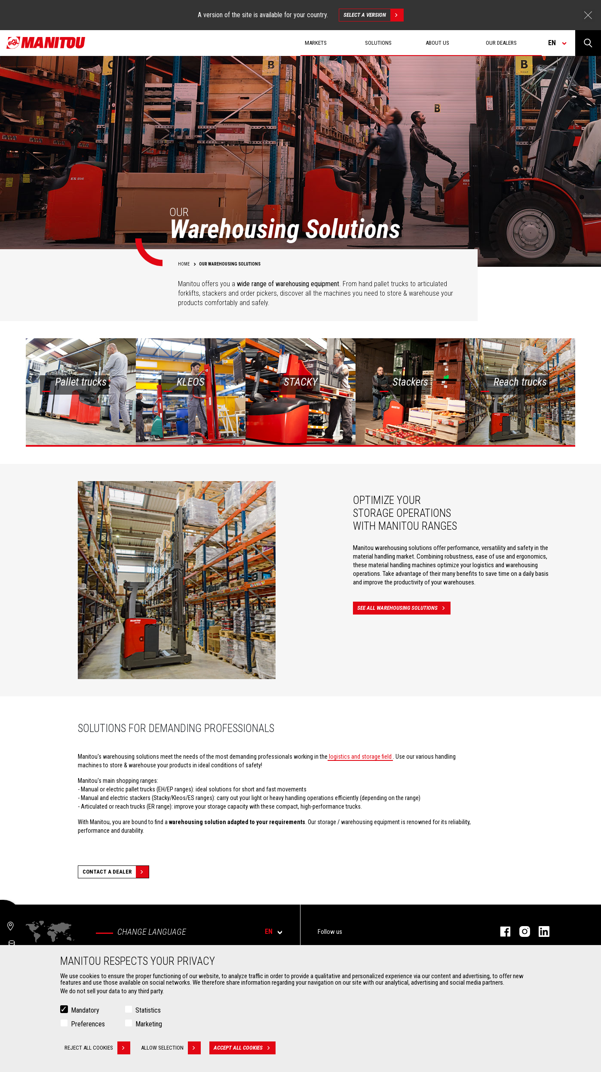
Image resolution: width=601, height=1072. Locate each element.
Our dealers (501, 43)
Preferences (88, 1024)
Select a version (373, 15)
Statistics (148, 1011)
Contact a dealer (116, 872)
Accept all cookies (245, 1048)
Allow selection (171, 1048)
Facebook (501, 931)
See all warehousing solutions (404, 608)
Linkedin (539, 931)
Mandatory (85, 1011)
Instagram (520, 931)
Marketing (148, 1024)
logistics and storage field (360, 756)
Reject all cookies (97, 1048)
